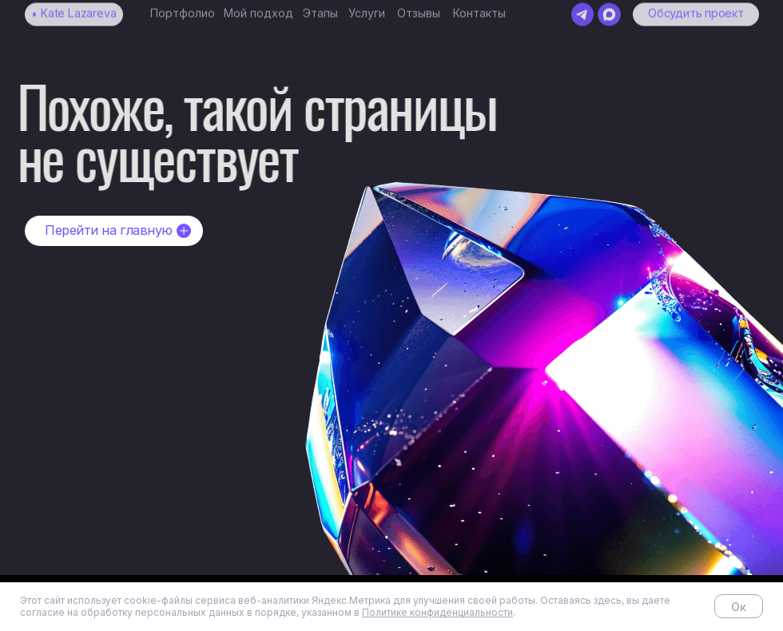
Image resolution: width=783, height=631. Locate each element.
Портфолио (182, 7)
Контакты (479, 7)
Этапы (320, 7)
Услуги (366, 7)
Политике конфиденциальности (437, 612)
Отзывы (418, 7)
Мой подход (258, 7)
